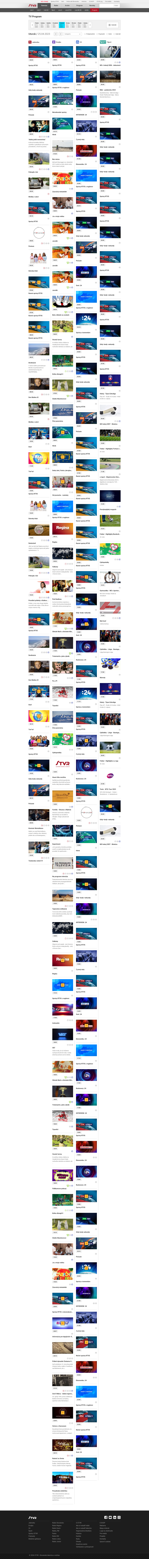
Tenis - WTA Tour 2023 (108, 789)
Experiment (56, 844)
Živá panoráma (57, 421)
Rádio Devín (56, 1528)
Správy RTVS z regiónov (60, 88)
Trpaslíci (55, 706)
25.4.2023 (62, 25)
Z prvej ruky (80, 139)
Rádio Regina (56, 1525)
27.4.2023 (74, 25)
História (84, 1)
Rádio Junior (56, 1541)
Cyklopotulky (56, 753)
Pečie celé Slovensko (73, 1)
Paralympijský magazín (108, 509)
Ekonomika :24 (81, 164)
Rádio (56, 5)
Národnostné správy (59, 112)
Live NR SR (78, 10)
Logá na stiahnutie (106, 1531)
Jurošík (55, 241)
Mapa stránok (104, 1528)
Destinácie (32, 363)
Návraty (102, 678)
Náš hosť (103, 621)
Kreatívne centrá (81, 1544)
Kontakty (117, 1)
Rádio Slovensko (58, 1523)
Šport (53, 10)
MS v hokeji (44, 1)
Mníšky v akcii (33, 197)
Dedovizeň (32, 543)
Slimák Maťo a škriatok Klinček (62, 632)
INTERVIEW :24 (81, 115)
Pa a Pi (54, 681)
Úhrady (78, 1541)
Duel (30, 447)
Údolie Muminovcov (59, 399)
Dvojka (31, 1525)
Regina (54, 542)
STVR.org (100, 1)
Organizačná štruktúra (83, 1531)
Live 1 (32, 10)
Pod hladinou (57, 599)
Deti (62, 1)
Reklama (103, 1525)
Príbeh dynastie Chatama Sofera (62, 1361)
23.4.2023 (49, 25)
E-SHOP (91, 1)
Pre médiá (108, 1)
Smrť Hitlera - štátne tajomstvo (62, 1394)
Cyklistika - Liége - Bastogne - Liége (110, 649)
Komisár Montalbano (36, 828)
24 (29, 1528)
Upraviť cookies (105, 1542)
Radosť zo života (58, 1458)
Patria (54, 1533)
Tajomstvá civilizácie (59, 909)
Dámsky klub (33, 271)
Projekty (102, 1536)
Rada (78, 1539)
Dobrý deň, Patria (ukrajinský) (62, 470)
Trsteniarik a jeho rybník (60, 656)
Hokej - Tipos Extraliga (108, 394)
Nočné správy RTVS (83, 1356)
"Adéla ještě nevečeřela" (37, 140)
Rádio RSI (55, 1536)
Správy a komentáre (83, 333)
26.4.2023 (68, 25)
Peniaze (31, 246)
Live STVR (68, 10)
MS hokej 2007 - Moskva (108, 424)
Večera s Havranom (59, 1426)
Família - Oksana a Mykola (61, 810)
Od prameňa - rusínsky (60, 495)
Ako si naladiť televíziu (84, 1528)
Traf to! (31, 471)
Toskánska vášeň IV (36, 861)
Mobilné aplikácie (35, 1539)
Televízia (44, 5)
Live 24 (46, 10)
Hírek (54, 135)
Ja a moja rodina (58, 216)
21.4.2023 (37, 25)
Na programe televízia (60, 876)
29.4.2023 (85, 25)
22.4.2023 (43, 25)
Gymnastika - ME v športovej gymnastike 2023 (110, 591)
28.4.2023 (79, 25)
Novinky (92, 5)
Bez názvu (56, 159)
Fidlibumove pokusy (59, 1189)
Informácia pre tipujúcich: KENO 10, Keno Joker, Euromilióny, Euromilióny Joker (62, 1337)
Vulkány (55, 567)
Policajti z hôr (33, 172)
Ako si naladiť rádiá (82, 1525)
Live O (60, 10)
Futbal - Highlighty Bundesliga (110, 534)
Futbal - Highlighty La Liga (109, 761)
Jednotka (32, 1523)
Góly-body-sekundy (35, 90)
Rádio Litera (56, 1539)
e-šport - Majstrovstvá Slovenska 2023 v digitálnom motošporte (110, 477)
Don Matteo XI (33, 397)
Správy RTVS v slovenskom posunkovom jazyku (62, 1312)
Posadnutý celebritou (59, 1491)
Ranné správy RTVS (35, 293)
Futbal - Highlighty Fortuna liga (110, 449)
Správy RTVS (33, 65)
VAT (53, 1048)
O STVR (78, 1523)
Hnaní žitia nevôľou (59, 777)
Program (94, 10)
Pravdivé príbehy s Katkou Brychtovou (39, 600)
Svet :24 (79, 285)
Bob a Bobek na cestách (60, 315)
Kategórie (68, 34)
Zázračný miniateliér (59, 192)
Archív (87, 10)
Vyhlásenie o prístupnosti (84, 1547)
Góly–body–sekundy (83, 613)
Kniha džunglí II (57, 374)
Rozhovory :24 (81, 660)
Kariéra (78, 1536)
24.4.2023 (55, 25)
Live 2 (39, 10)
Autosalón (55, 1023)
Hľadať (116, 5)
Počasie (31, 115)
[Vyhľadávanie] (109, 5)
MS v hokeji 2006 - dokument (110, 65)
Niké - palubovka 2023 (108, 90)
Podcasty (32, 1536)
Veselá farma (57, 340)
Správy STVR (55, 1)
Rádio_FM (55, 1531)
